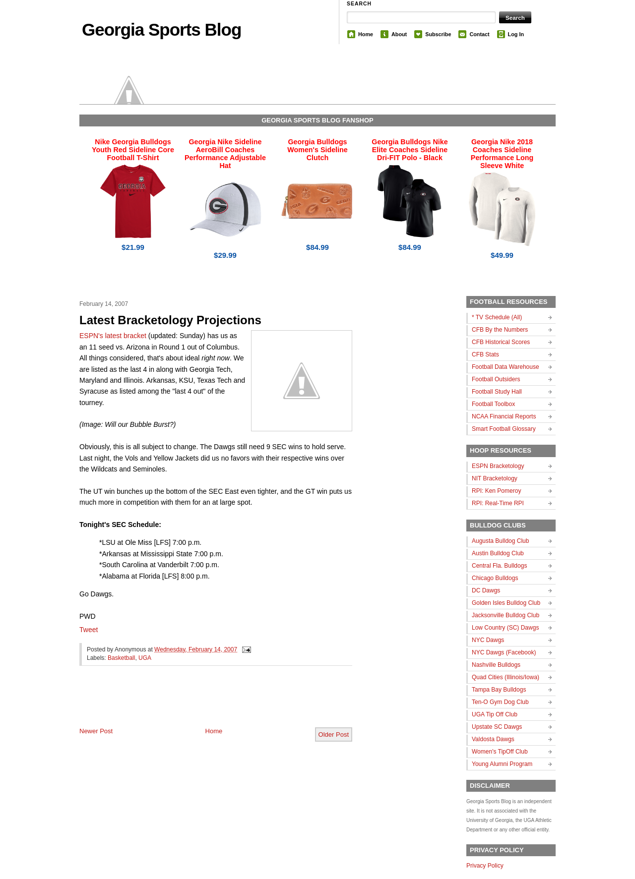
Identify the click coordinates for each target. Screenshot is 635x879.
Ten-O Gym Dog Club (500, 702)
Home (365, 34)
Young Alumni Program (502, 764)
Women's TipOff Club (500, 751)
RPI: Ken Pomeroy (496, 490)
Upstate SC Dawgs (497, 726)
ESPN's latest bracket (113, 336)
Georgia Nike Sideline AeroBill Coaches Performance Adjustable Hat (225, 154)
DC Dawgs (486, 590)
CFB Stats (485, 354)
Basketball (121, 657)
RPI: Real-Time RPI (498, 503)
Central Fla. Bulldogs (499, 565)
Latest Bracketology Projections (170, 320)
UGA (144, 657)
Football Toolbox (493, 404)
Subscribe (438, 34)
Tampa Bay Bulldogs (499, 689)
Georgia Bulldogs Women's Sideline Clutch (317, 150)
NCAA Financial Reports (504, 416)
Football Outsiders (496, 379)
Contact (479, 34)
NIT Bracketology (494, 478)
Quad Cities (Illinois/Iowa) (505, 677)
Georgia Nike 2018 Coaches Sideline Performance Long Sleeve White (502, 154)
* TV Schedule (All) (497, 317)
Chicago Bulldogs (495, 578)
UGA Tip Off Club (494, 714)
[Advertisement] (195, 704)
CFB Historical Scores (501, 342)
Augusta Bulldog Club (500, 540)
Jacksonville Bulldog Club (505, 615)
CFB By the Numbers (500, 329)
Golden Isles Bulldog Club (506, 602)
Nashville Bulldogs (496, 664)
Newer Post (96, 731)
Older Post (333, 734)
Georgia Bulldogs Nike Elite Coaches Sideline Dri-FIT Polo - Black (409, 150)
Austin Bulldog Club (498, 553)
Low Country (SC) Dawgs (505, 627)
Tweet (88, 630)
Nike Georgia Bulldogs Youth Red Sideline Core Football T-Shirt (133, 150)
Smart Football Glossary (504, 428)
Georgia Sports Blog (161, 29)
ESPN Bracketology (498, 466)
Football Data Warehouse (505, 366)
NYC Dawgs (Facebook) (504, 652)
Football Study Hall (497, 391)
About (399, 34)
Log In (516, 34)
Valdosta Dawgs (493, 739)
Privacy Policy (485, 865)
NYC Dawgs (488, 640)
